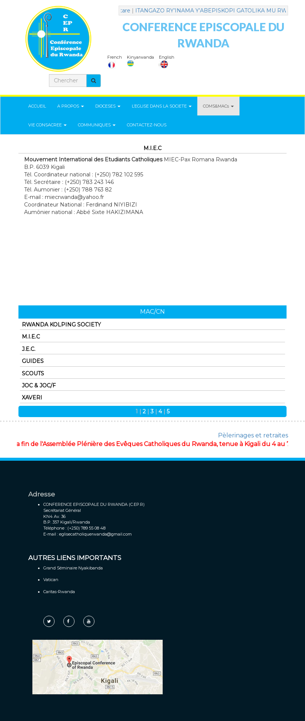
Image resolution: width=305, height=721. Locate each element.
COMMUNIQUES (97, 125)
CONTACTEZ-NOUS (146, 125)
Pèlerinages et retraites (253, 435)
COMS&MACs (218, 106)
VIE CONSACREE (47, 125)
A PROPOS (70, 106)
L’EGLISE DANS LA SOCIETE (162, 106)
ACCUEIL (37, 106)
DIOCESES (107, 106)
